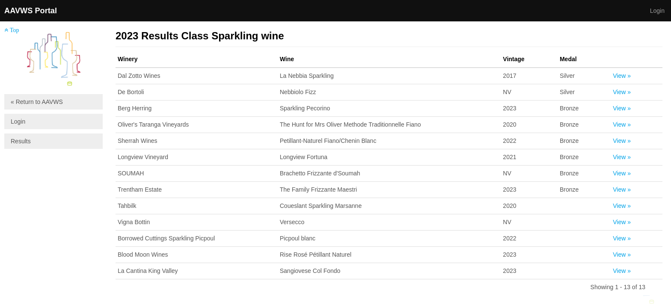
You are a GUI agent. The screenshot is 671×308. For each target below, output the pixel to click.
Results (21, 141)
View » (622, 75)
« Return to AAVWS (37, 101)
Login (657, 10)
